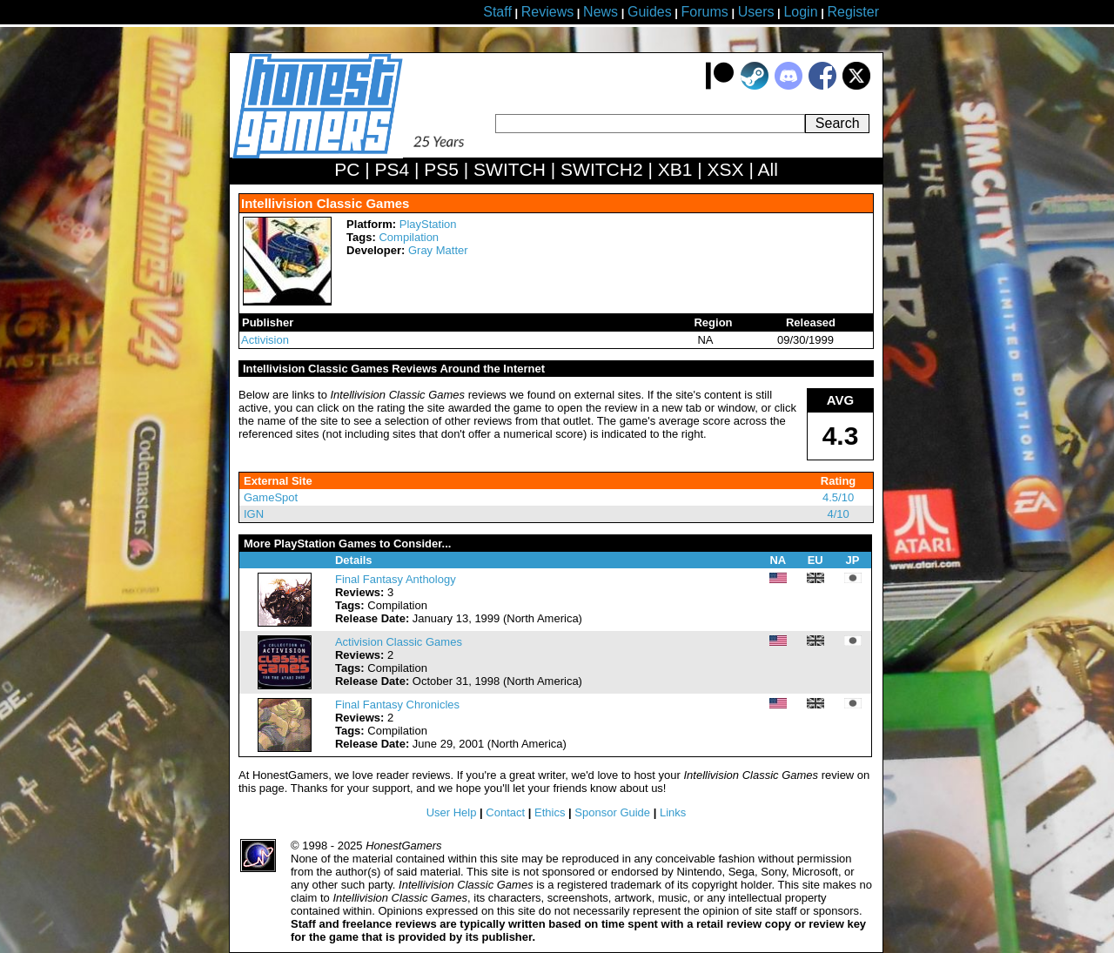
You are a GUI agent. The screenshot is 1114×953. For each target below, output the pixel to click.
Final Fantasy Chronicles (397, 704)
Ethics (549, 812)
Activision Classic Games (398, 641)
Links (673, 812)
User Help (451, 812)
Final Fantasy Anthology (395, 579)
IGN (254, 513)
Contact (505, 812)
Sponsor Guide (612, 812)
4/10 (838, 513)
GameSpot (271, 497)
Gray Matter (438, 250)
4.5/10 (838, 497)
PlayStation (428, 224)
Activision (265, 339)
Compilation (409, 237)
